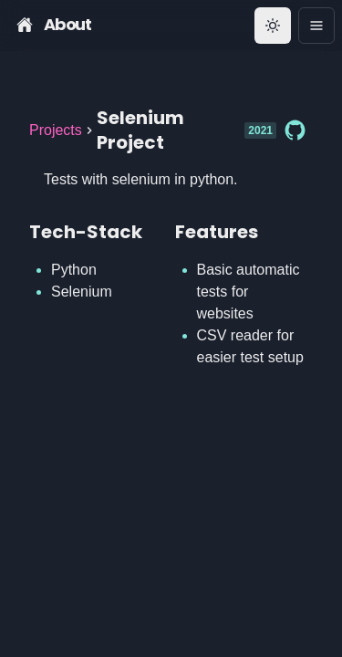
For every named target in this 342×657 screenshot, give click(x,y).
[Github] (294, 130)
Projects (55, 130)
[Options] (316, 25)
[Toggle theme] (272, 25)
